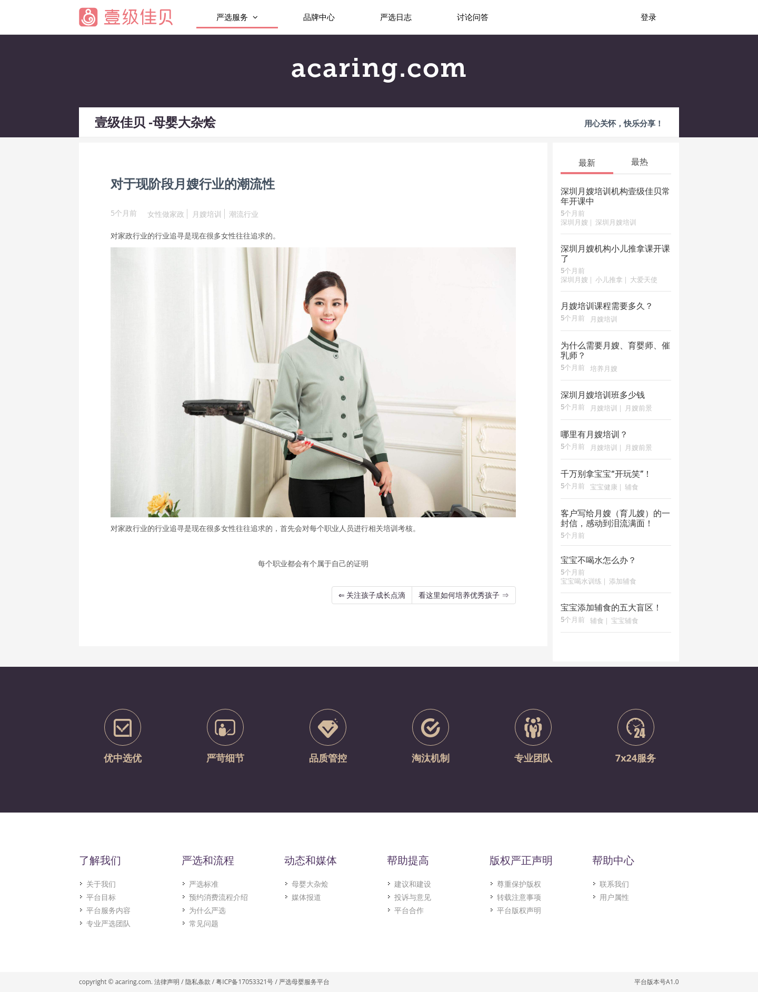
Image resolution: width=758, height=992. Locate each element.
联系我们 (614, 884)
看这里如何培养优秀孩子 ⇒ (463, 595)
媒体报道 (306, 897)
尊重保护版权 (519, 884)
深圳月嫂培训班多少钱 (603, 396)
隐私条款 (198, 981)
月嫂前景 (638, 408)
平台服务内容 (108, 910)
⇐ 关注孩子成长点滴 (372, 595)
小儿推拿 (609, 280)
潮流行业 (243, 214)
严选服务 (237, 17)
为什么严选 (207, 910)
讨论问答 (472, 17)
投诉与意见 (412, 897)
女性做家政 (165, 214)
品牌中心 (319, 17)
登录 (648, 17)
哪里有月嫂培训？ (594, 435)
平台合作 (409, 910)
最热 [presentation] (639, 161)
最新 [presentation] (587, 162)
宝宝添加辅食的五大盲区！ (611, 608)
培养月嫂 (603, 369)
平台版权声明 (519, 910)
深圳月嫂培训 (615, 222)
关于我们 (101, 884)
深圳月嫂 (574, 222)
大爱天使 (643, 280)
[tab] (587, 162)
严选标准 (203, 884)
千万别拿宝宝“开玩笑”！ (606, 474)
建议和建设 (412, 884)
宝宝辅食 (625, 621)
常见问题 (203, 923)
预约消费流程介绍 (218, 897)
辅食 (632, 487)
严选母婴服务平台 (304, 981)
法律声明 (166, 981)
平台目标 (101, 897)
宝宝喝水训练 (581, 581)
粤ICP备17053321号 (244, 981)
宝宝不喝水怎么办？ (598, 561)
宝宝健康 (603, 487)
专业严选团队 (108, 923)
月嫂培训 (207, 214)
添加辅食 (622, 581)
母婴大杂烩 (310, 884)
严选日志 (396, 17)
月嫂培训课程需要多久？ (607, 307)
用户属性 (614, 897)
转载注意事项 (519, 897)
